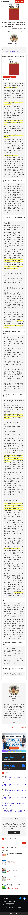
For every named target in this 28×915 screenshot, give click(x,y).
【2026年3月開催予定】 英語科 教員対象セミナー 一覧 (14, 787)
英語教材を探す (14, 913)
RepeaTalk (10, 863)
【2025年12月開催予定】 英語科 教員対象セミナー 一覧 (13, 807)
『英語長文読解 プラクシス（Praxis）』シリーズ (14, 872)
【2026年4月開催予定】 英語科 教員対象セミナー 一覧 (14, 781)
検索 (24, 845)
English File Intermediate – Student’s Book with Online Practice (14, 888)
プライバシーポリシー (6, 907)
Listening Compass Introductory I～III (16, 856)
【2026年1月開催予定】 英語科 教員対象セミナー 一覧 (14, 800)
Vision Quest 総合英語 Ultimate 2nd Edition (16, 880)
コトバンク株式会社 (10, 905)
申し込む (13, 835)
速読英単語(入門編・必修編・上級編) (11, 51)
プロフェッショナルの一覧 (17, 730)
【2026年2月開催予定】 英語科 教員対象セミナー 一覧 (14, 794)
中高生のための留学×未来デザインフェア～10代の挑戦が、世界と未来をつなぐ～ (13, 814)
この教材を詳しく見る (13, 679)
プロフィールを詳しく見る (14, 724)
